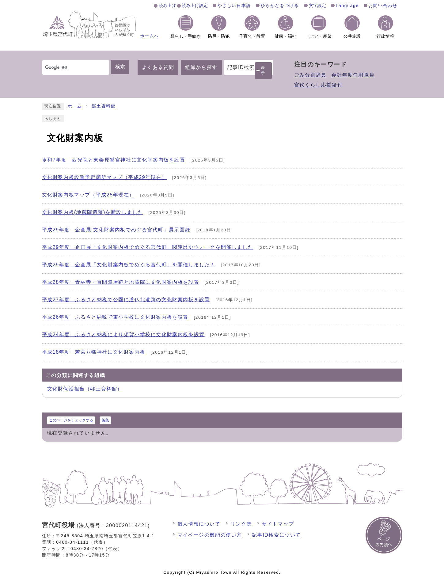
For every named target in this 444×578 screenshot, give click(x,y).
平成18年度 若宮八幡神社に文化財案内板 (94, 352)
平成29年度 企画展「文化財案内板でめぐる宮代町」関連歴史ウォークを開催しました (147, 247)
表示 (263, 70)
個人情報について (199, 524)
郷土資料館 (104, 106)
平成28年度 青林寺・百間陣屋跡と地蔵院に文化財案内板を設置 (120, 282)
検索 (120, 66)
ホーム (75, 106)
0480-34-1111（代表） (82, 542)
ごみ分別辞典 (310, 75)
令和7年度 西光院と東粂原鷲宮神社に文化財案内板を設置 (113, 159)
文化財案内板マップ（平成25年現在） (88, 194)
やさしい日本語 (234, 5)
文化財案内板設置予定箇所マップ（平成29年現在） (104, 177)
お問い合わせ (383, 5)
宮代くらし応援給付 (318, 84)
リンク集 (241, 524)
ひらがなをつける (280, 5)
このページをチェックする (71, 420)
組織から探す (201, 67)
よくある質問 (158, 67)
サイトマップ (278, 524)
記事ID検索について (276, 535)
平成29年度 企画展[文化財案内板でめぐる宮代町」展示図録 (116, 229)
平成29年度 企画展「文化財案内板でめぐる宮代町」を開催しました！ (129, 264)
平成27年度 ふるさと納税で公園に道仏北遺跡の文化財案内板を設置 (126, 299)
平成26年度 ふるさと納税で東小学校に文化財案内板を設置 (115, 317)
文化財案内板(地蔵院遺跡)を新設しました (92, 212)
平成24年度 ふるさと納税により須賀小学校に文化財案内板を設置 (123, 334)
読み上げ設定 (195, 5)
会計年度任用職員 (352, 75)
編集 (105, 420)
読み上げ (167, 5)
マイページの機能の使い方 (209, 535)
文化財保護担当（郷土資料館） (85, 388)
